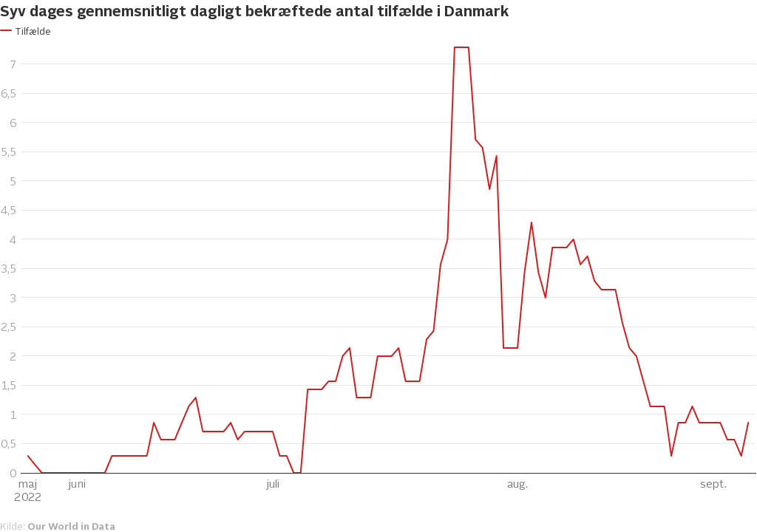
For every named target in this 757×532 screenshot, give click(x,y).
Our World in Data (71, 525)
